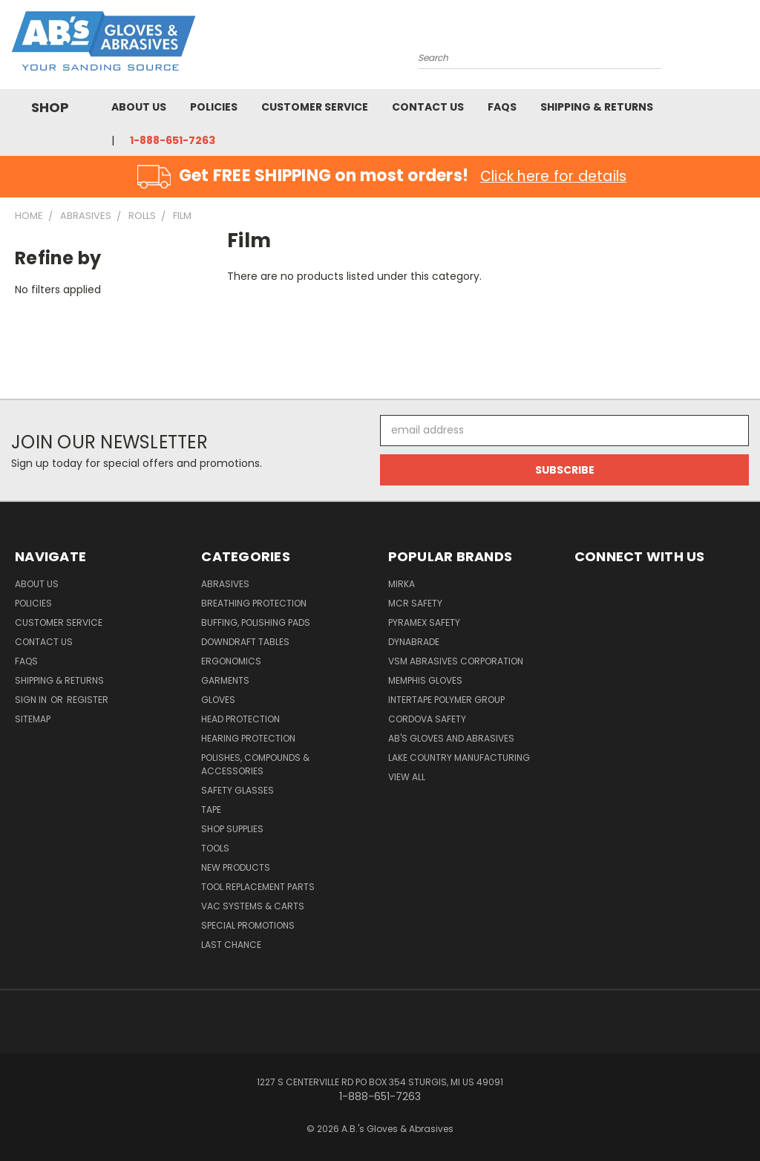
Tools (215, 848)
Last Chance (231, 944)
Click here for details (553, 176)
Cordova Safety (427, 719)
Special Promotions (248, 925)
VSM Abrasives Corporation (455, 661)
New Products (235, 867)
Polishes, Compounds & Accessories (255, 764)
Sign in (32, 699)
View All (406, 777)
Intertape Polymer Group (446, 699)
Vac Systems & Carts (252, 906)
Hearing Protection (248, 738)
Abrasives (225, 584)
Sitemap (32, 719)
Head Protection (240, 719)
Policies (214, 106)
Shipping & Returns (596, 106)
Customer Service (314, 106)
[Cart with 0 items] (745, 48)
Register (87, 699)
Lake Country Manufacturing (459, 757)
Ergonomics (231, 661)
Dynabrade (413, 641)
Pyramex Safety (424, 622)
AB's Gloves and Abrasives (451, 738)
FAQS (502, 106)
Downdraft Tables (245, 641)
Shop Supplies (232, 828)
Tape (211, 809)
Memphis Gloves (425, 680)
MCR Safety (415, 603)
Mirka (401, 584)
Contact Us (428, 106)
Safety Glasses (237, 790)
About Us (138, 106)
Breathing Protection (254, 603)
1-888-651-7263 (172, 140)
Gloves (218, 699)
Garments (225, 680)
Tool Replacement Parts (258, 886)
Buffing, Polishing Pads (255, 622)
